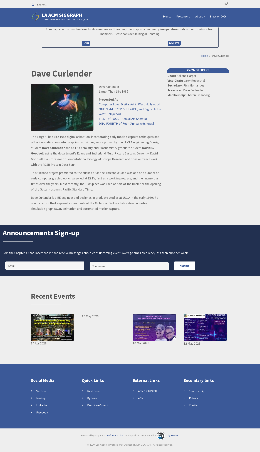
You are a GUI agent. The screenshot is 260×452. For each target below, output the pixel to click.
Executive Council (97, 405)
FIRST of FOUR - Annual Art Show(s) (123, 119)
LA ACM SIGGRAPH (62, 15)
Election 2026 (218, 16)
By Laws (92, 398)
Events (167, 16)
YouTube (41, 391)
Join (86, 43)
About (200, 18)
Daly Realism (172, 435)
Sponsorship (196, 391)
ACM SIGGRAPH (147, 391)
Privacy (193, 398)
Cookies (194, 405)
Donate (174, 43)
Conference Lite (114, 435)
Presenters (183, 16)
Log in (225, 3)
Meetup (41, 398)
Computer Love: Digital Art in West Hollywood (129, 104)
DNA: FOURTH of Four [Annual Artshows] (126, 123)
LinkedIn (41, 405)
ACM (140, 398)
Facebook (42, 412)
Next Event (94, 391)
